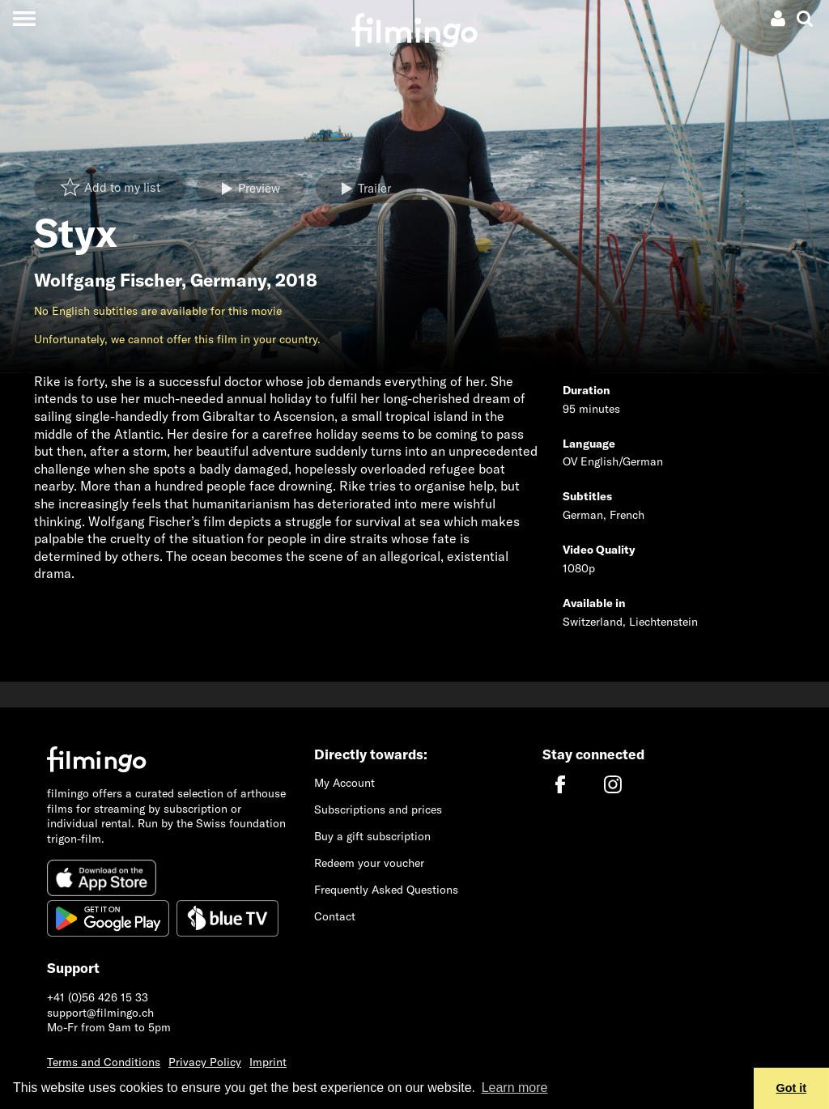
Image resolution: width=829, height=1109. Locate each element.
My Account (344, 782)
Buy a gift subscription (372, 836)
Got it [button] (791, 1087)
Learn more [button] (515, 1087)
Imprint (268, 1062)
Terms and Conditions (103, 1062)
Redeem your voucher (369, 863)
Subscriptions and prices (378, 809)
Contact (334, 916)
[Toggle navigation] (24, 18)
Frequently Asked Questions (386, 889)
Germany (228, 280)
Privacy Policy (204, 1062)
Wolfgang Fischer (107, 280)
